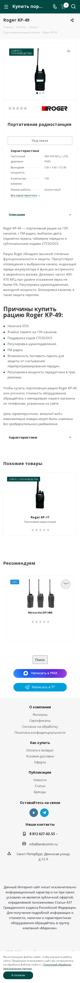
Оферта (40, 762)
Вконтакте (33, 812)
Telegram (44, 812)
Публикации (40, 772)
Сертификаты (40, 720)
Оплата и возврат (40, 750)
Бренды (40, 792)
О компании (40, 707)
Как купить (40, 742)
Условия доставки (40, 756)
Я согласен (18, 975)
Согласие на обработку (40, 726)
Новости (40, 780)
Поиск (40, 660)
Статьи (40, 786)
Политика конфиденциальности (40, 732)
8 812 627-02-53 (42, 833)
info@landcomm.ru (43, 844)
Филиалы (40, 714)
